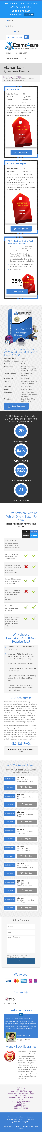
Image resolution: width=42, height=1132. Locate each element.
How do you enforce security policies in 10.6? (21, 751)
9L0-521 (20, 898)
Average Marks (21, 461)
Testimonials (12, 59)
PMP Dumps (21, 1088)
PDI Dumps (21, 1103)
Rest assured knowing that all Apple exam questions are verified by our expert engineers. (20, 687)
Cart (25, 59)
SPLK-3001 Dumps (21, 1109)
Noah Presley (23, 1036)
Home (8, 53)
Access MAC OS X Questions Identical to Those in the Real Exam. (21, 255)
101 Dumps (21, 1090)
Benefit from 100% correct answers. (20, 664)
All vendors (21, 53)
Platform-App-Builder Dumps (21, 1101)
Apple (11, 77)
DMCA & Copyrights (21, 1122)
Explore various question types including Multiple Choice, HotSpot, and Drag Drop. (22, 678)
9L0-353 (20, 881)
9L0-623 (20, 829)
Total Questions (21, 500)
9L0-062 (20, 778)
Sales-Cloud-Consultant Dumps (21, 1092)
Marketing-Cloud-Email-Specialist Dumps (21, 1098)
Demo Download (18, 406)
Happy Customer (23, 1040)
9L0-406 (20, 795)
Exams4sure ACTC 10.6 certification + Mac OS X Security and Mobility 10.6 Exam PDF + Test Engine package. (21, 656)
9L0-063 (20, 864)
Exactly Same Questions (21, 481)
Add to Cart (23, 152)
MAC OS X (19, 77)
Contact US (30, 1119)
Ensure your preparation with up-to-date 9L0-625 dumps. (22, 670)
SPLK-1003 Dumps (21, 1107)
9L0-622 (20, 812)
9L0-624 (20, 847)
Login (10, 20)
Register (9, 26)
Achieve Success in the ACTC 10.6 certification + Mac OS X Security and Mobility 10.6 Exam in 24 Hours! (22, 249)
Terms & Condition (15, 1119)
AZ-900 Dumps (21, 1105)
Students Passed (21, 441)
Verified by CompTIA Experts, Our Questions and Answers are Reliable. (22, 260)
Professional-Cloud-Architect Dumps (21, 1094)
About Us (19, 1117)
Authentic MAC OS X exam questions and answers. (21, 648)
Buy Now (28, 787)
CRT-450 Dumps (21, 1096)
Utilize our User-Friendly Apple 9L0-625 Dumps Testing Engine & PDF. (21, 265)
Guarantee (30, 1117)
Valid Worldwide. (15, 269)
